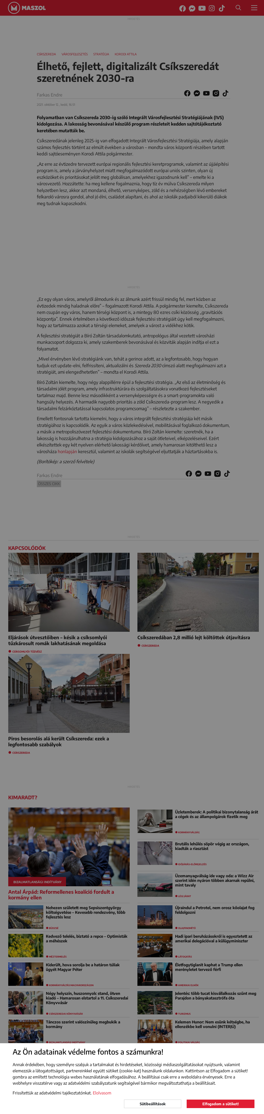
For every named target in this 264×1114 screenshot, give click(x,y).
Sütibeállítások (153, 1104)
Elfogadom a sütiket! (220, 1104)
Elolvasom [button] (102, 1092)
